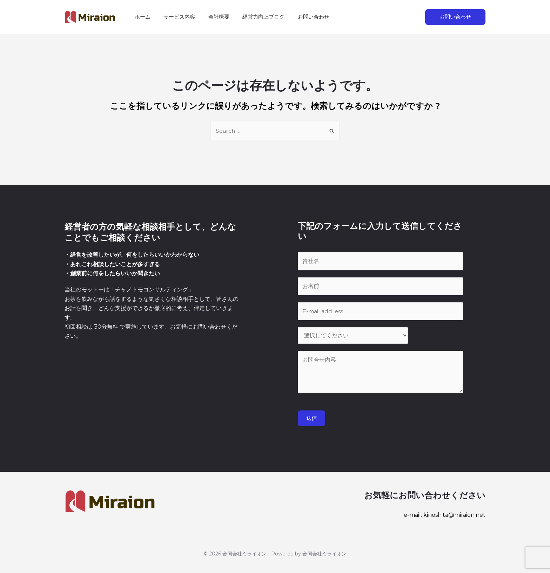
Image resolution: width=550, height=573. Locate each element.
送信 (311, 419)
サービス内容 (175, 17)
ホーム (141, 17)
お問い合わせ (301, 17)
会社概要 (212, 17)
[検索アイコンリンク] (412, 16)
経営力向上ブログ (254, 17)
